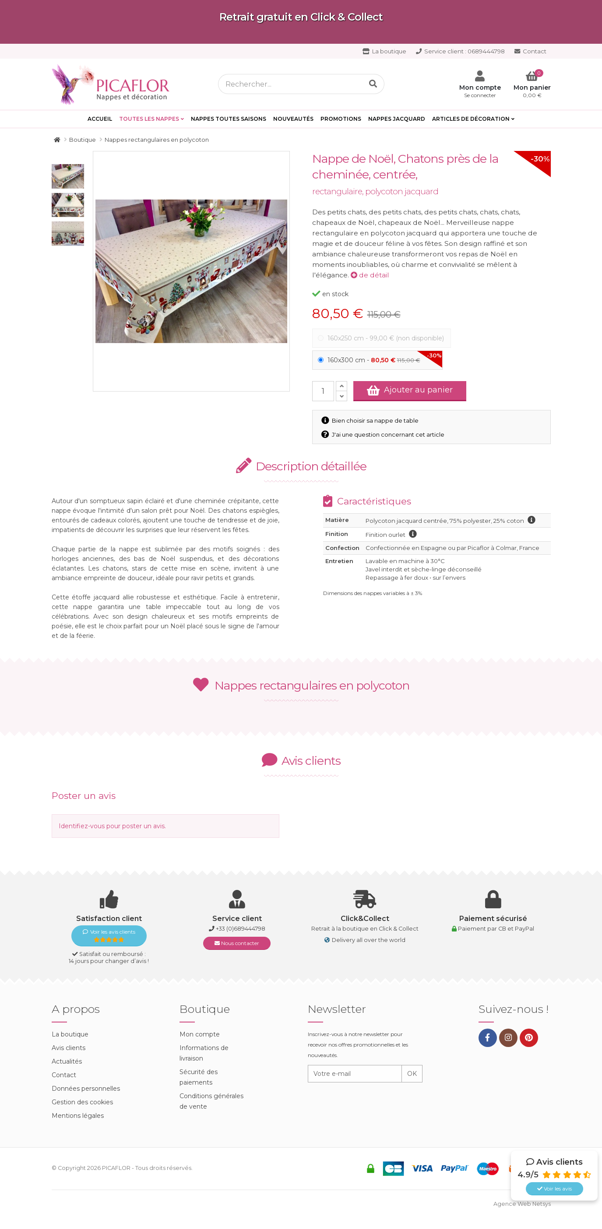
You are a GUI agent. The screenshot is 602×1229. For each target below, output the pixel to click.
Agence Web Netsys (522, 1204)
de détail (370, 275)
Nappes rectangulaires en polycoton (301, 685)
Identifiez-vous (82, 826)
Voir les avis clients (109, 935)
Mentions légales (78, 1116)
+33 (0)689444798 (240, 928)
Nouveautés (293, 119)
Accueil (100, 119)
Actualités (67, 1061)
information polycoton (531, 520)
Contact (530, 51)
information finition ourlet (413, 534)
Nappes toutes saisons (228, 119)
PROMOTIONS (340, 119)
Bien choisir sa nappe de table (370, 420)
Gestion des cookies (82, 1102)
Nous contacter (237, 943)
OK (412, 1074)
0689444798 (460, 51)
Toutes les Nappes (149, 119)
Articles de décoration (471, 119)
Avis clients (68, 1048)
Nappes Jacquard (396, 119)
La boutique (384, 51)
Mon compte (200, 1034)
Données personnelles (86, 1088)
